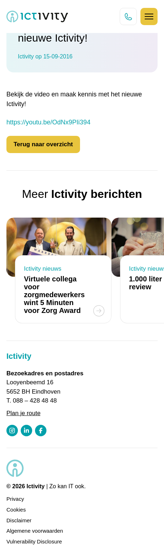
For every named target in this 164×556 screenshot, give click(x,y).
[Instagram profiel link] (12, 430)
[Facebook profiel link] (40, 430)
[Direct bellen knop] (128, 16)
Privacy (15, 499)
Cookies (16, 510)
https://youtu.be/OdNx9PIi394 (48, 122)
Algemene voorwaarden (34, 531)
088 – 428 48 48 (35, 400)
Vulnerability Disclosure (34, 541)
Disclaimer (18, 520)
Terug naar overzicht (43, 144)
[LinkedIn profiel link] (26, 430)
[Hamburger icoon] (149, 16)
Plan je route (23, 413)
